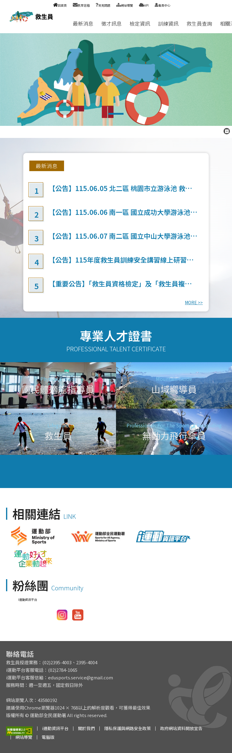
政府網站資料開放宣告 (181, 728)
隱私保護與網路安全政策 (127, 728)
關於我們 (86, 728)
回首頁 (60, 5)
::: (63, 23)
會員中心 (162, 5)
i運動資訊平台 (55, 728)
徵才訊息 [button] (111, 23)
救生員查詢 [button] (199, 23)
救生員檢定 (116, 79)
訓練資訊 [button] (168, 23)
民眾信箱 (81, 5)
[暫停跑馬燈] (226, 131)
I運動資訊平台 (27, 599)
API (144, 5)
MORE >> (194, 302)
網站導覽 (124, 5)
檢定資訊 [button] (140, 23)
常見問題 (103, 5)
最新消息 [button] (83, 23)
